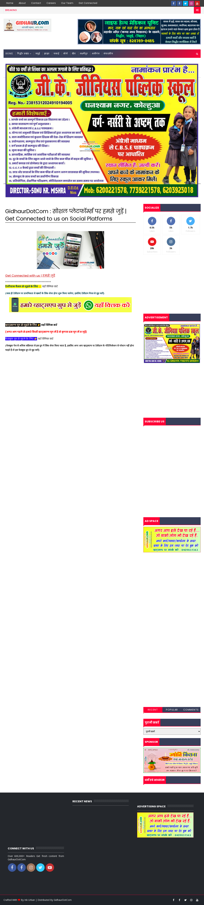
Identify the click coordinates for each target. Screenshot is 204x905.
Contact (36, 3)
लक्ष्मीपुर (84, 53)
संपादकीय (108, 53)
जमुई (37, 53)
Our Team (67, 3)
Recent (153, 709)
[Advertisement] (70, 423)
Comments (191, 709)
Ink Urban (29, 899)
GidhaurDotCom (63, 899)
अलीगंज (96, 53)
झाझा (47, 53)
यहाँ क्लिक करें (50, 286)
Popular (172, 709)
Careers (51, 3)
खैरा (74, 53)
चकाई (56, 53)
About (22, 3)
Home (9, 3)
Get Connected (88, 3)
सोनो (65, 53)
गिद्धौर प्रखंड (23, 53)
